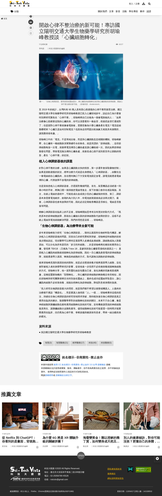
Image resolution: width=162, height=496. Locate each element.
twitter (30, 54)
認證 (149, 11)
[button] (149, 4)
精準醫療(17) (78, 343)
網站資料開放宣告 (115, 478)
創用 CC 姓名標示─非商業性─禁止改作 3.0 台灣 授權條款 (80, 365)
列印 (30, 70)
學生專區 (133, 11)
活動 (124, 11)
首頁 (4, 19)
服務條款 (111, 474)
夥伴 (142, 11)
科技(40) (92, 343)
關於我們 (102, 11)
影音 (118, 11)
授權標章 (49, 375)
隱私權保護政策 (114, 469)
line (30, 60)
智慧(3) (48, 343)
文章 (111, 11)
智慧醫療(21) (62, 343)
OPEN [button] (81, 455)
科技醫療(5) (106, 343)
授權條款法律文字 (64, 375)
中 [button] (31, 65)
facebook (30, 48)
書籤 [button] (30, 76)
